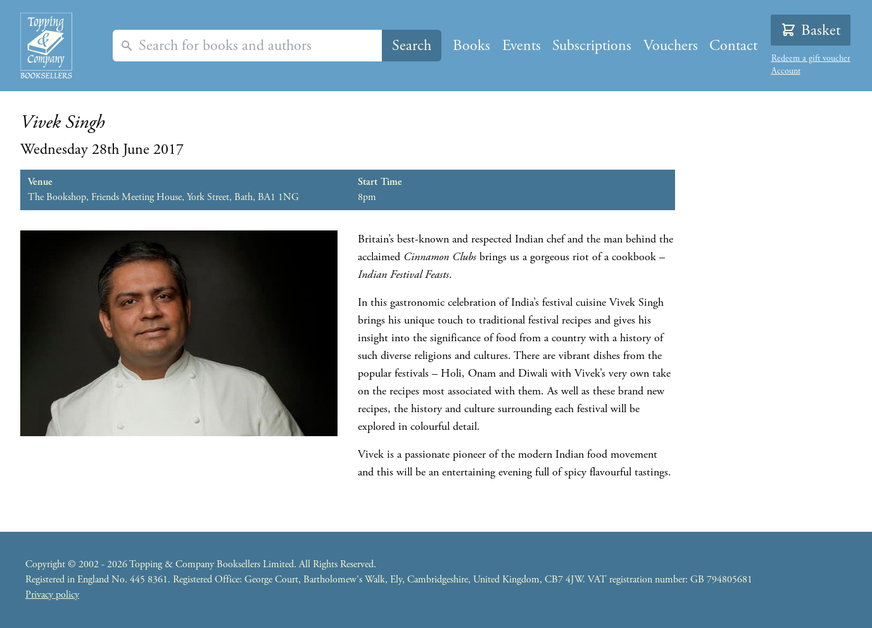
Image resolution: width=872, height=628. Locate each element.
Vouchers (670, 45)
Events (521, 45)
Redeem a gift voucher (810, 58)
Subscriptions (591, 45)
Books (471, 45)
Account (785, 71)
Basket (810, 30)
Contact (733, 45)
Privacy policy (52, 594)
